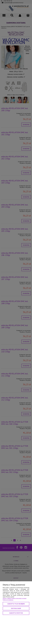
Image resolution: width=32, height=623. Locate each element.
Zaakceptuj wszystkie (16, 613)
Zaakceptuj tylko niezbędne (16, 604)
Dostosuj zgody (16, 608)
